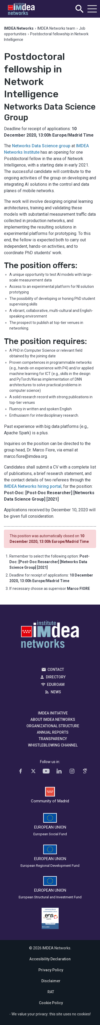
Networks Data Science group (41, 145)
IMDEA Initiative (53, 713)
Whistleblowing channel (53, 745)
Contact (55, 669)
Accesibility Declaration (50, 959)
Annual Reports (53, 732)
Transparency (53, 739)
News (56, 692)
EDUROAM (56, 684)
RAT (50, 992)
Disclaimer (51, 981)
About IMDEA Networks (52, 719)
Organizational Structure (52, 726)
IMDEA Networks (50, 636)
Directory (56, 677)
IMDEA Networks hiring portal (32, 486)
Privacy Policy (50, 970)
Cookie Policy (51, 1003)
